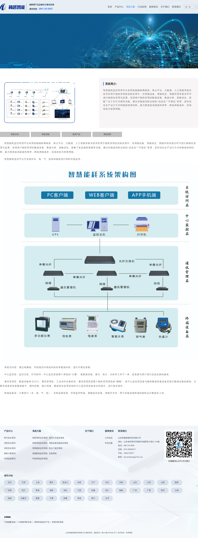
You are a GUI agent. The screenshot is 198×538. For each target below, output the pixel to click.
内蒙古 (23, 498)
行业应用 (142, 7)
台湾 (107, 498)
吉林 (79, 482)
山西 (163, 482)
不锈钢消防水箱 (25, 522)
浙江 (107, 490)
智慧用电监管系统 (40, 443)
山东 (135, 482)
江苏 (149, 482)
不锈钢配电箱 (10, 522)
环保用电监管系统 (40, 459)
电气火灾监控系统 (56, 438)
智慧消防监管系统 (40, 438)
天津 (24, 482)
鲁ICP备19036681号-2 (109, 533)
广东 (135, 490)
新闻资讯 (153, 7)
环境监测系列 (10, 459)
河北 (107, 482)
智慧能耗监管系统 (40, 448)
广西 (149, 490)
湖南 (51, 490)
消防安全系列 (10, 443)
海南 (10, 498)
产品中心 (119, 7)
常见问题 (109, 443)
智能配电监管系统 (40, 453)
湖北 (65, 490)
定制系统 (53, 453)
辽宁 (93, 482)
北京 (10, 482)
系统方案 (130, 7)
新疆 (37, 498)
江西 (79, 490)
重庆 (51, 482)
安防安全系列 (10, 448)
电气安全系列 (10, 438)
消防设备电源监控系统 (58, 443)
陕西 (177, 482)
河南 (121, 482)
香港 (79, 498)
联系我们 (176, 7)
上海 (37, 482)
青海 (37, 490)
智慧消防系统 (57, 522)
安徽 (93, 490)
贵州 (163, 490)
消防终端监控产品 (41, 522)
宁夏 (51, 498)
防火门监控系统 (55, 448)
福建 (121, 490)
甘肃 (10, 490)
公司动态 (109, 438)
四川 (24, 490)
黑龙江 (65, 482)
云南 (177, 490)
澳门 (93, 498)
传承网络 (129, 533)
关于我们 (165, 7)
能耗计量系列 (10, 453)
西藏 (65, 498)
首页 (110, 7)
